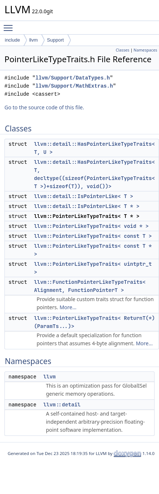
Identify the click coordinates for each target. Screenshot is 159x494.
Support (55, 40)
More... (67, 307)
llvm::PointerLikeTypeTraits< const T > (93, 236)
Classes (122, 50)
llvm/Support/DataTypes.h (72, 77)
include (12, 40)
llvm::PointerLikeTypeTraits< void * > (91, 226)
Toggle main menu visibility (10, 24)
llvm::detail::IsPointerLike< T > (83, 196)
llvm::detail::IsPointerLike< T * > (86, 206)
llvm (33, 40)
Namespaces (145, 50)
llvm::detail (61, 404)
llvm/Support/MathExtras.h (74, 85)
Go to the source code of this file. (44, 107)
